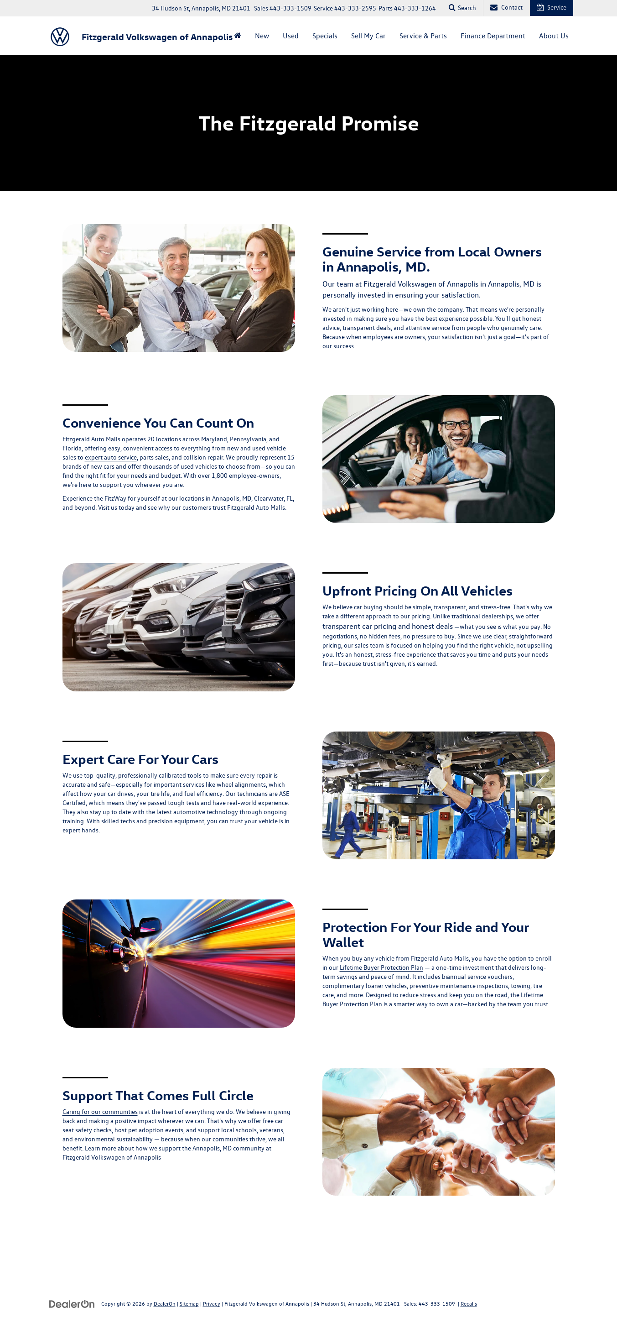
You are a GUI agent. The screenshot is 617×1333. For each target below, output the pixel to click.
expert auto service (111, 457)
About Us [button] (554, 35)
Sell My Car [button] (368, 35)
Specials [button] (324, 35)
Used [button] (291, 35)
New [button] (262, 35)
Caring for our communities (100, 1111)
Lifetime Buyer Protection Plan (381, 967)
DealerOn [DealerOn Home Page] (165, 1303)
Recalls (469, 1303)
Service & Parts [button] (423, 35)
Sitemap (189, 1303)
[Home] (238, 35)
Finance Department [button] (493, 35)
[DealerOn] (72, 1303)
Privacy (211, 1303)
